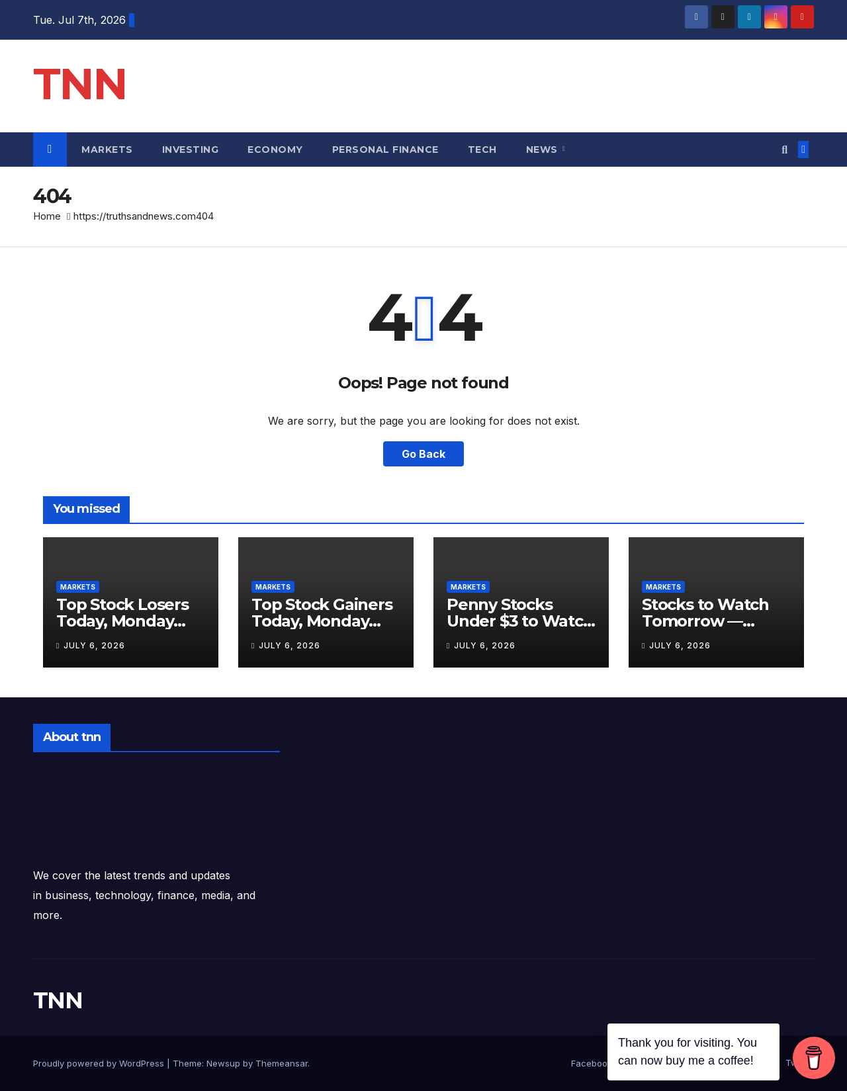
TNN (79, 84)
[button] (784, 149)
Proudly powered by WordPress (100, 1063)
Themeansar (281, 1063)
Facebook (591, 1063)
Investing (190, 149)
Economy (275, 149)
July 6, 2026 (94, 645)
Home (47, 216)
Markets (107, 149)
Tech (482, 149)
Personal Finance (385, 149)
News (543, 149)
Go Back (423, 453)
